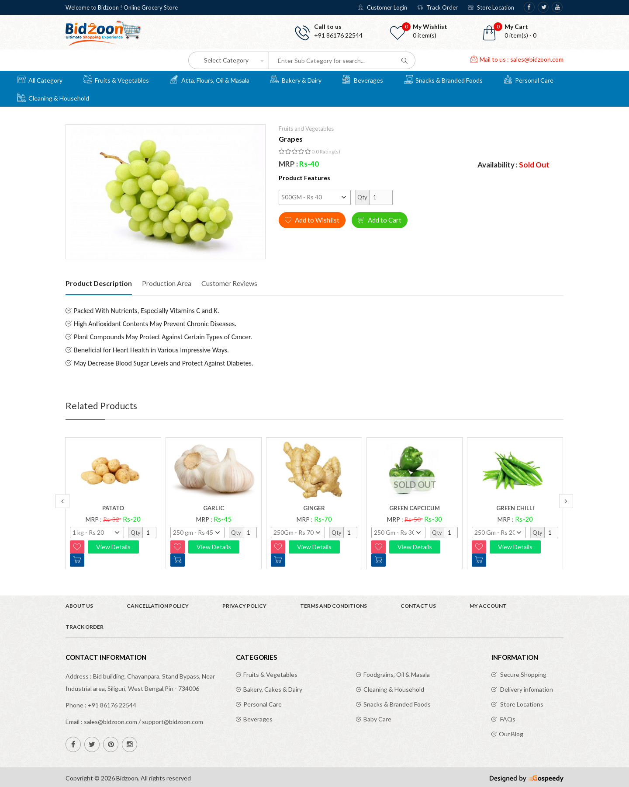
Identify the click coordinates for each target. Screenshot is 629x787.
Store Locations (521, 704)
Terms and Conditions (333, 605)
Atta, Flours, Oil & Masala (209, 79)
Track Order (437, 7)
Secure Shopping (522, 674)
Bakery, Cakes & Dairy (272, 689)
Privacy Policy (244, 605)
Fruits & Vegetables (116, 79)
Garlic (213, 508)
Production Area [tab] (166, 283)
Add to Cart (379, 220)
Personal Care (528, 79)
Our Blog (511, 734)
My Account (488, 605)
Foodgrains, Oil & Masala (396, 674)
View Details (113, 546)
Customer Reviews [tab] (229, 283)
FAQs (507, 719)
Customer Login (382, 7)
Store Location (491, 7)
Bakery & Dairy (295, 79)
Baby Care (377, 719)
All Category (39, 79)
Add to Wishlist (312, 220)
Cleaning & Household (53, 97)
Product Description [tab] (99, 283)
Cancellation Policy (158, 605)
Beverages (362, 79)
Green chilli (515, 508)
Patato (113, 508)
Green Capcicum (414, 508)
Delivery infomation (526, 689)
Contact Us (418, 605)
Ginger (314, 508)
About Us (79, 605)
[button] (524, 31)
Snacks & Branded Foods (443, 79)
